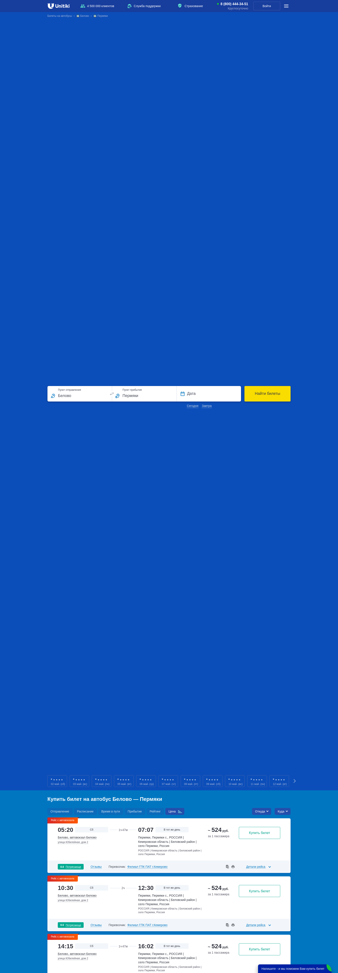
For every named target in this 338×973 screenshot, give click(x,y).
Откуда (260, 811)
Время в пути (110, 811)
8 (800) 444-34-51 (234, 4)
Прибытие (135, 811)
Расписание (85, 811)
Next (295, 781)
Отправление (59, 811)
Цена (172, 811)
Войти (267, 6)
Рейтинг (155, 811)
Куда (281, 811)
